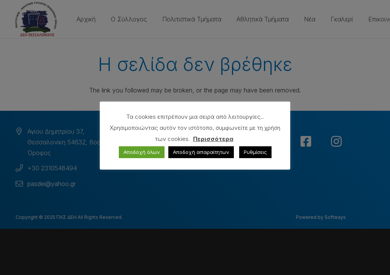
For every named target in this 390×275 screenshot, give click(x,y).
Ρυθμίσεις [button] (255, 152)
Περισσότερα (213, 138)
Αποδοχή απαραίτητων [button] (201, 152)
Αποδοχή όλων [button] (141, 152)
